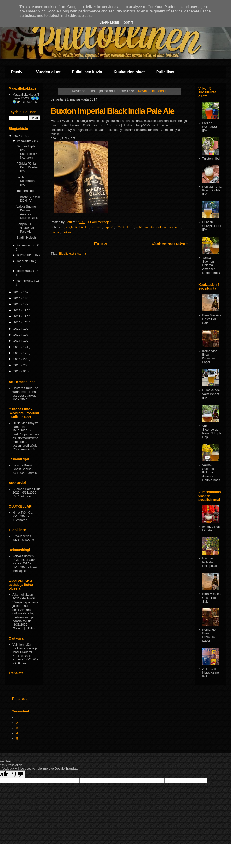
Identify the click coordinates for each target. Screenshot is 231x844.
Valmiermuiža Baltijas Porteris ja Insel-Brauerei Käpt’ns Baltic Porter (24, 652)
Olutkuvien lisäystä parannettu (25, 425)
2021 (17, 316)
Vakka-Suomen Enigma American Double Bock (27, 212)
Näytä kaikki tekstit (152, 91)
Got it (128, 22)
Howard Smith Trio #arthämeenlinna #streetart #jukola (25, 391)
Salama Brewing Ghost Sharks (23, 467)
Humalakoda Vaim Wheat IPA (211, 393)
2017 (17, 340)
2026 (17, 136)
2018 (17, 334)
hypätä (109, 227)
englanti (72, 227)
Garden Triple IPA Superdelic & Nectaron (27, 151)
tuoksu (66, 232)
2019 (17, 328)
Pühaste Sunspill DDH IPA (28, 199)
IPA (118, 227)
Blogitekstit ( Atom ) (72, 253)
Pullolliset (165, 72)
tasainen (175, 227)
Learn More (109, 22)
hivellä (84, 227)
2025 (17, 292)
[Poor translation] (17, 774)
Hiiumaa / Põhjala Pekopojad (209, 562)
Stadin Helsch (26, 237)
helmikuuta (25, 271)
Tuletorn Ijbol (25, 190)
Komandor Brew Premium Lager (209, 356)
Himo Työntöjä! (22, 512)
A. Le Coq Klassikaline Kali (210, 672)
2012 (17, 371)
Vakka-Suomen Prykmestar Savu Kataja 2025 (24, 559)
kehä (140, 227)
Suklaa (161, 227)
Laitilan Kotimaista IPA (25, 180)
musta (150, 227)
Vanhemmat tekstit (170, 244)
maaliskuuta (26, 261)
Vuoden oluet (48, 72)
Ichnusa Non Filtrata (211, 528)
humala (96, 227)
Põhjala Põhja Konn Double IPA (27, 167)
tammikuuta (25, 280)
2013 (17, 365)
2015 (17, 353)
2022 (17, 310)
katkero (128, 227)
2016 (17, 347)
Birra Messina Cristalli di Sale (211, 318)
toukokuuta (25, 245)
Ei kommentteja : (100, 222)
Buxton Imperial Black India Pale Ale (112, 110)
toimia (55, 232)
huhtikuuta (25, 255)
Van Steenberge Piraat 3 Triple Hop (211, 431)
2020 (17, 322)
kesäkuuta (24, 141)
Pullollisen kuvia (87, 72)
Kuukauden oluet (129, 72)
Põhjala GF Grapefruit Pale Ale (25, 227)
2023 (17, 304)
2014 (17, 359)
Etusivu (18, 72)
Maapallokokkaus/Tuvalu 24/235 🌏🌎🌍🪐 (25, 98)
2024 (17, 298)
